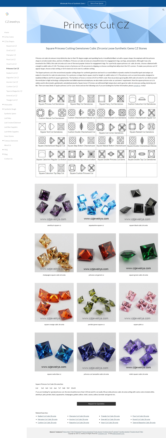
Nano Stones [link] (9, 136)
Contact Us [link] (8, 159)
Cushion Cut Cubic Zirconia (47, 423)
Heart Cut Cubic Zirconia (109, 423)
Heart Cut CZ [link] (11, 64)
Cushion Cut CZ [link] (12, 86)
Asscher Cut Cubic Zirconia (78, 419)
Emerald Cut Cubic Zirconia (110, 419)
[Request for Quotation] (96, 403)
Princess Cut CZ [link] (12, 68)
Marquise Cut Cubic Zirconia (47, 419)
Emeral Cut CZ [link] (11, 95)
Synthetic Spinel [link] (10, 113)
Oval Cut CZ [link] (10, 50)
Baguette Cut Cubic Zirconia (79, 423)
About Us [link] (7, 145)
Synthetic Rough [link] (10, 109)
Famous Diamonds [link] (11, 141)
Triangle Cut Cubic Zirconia (110, 416)
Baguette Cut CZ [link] (12, 77)
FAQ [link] (6, 150)
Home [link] (6, 32)
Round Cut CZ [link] (11, 46)
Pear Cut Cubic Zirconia (141, 416)
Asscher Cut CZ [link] (12, 82)
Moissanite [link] (8, 105)
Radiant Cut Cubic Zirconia (47, 416)
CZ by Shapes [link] (9, 41)
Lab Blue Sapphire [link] (11, 127)
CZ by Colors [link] (9, 37)
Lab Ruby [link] (7, 118)
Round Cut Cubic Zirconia (141, 419)
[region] (83, 3)
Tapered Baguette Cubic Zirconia (144, 423)
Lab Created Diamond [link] (12, 123)
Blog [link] (5, 154)
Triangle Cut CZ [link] (12, 100)
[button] (163, 9)
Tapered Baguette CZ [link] (14, 91)
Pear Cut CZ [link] (10, 59)
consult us (136, 85)
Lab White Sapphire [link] (11, 132)
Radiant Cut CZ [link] (12, 73)
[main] (96, 24)
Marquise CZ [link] (11, 55)
